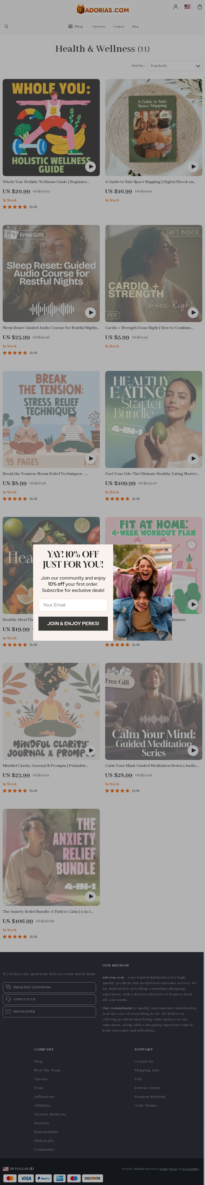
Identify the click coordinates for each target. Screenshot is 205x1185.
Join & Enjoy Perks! (73, 623)
